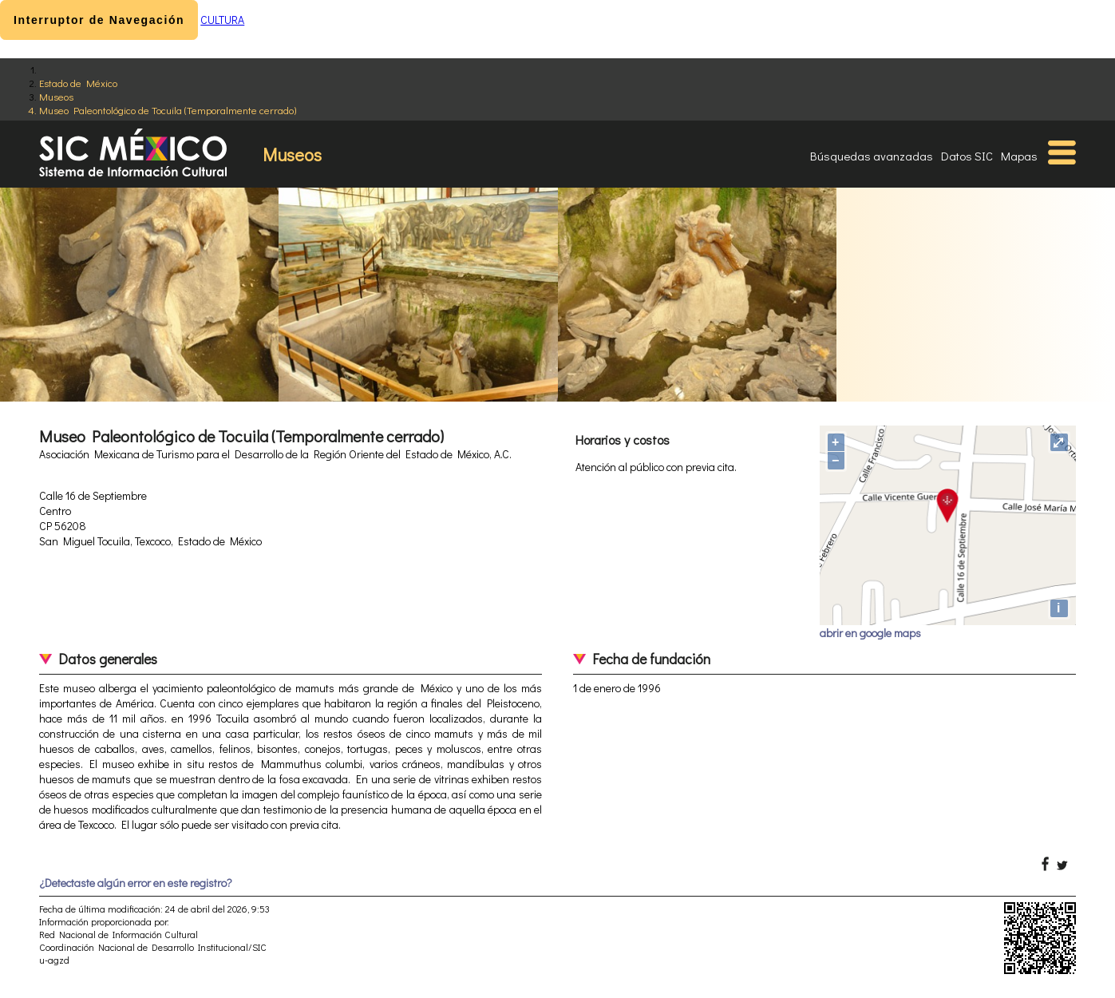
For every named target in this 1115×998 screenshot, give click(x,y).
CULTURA (222, 19)
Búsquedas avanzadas (871, 156)
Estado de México (78, 82)
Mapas (1019, 156)
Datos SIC (967, 156)
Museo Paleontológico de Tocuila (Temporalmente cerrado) (167, 110)
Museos (56, 96)
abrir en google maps (870, 632)
